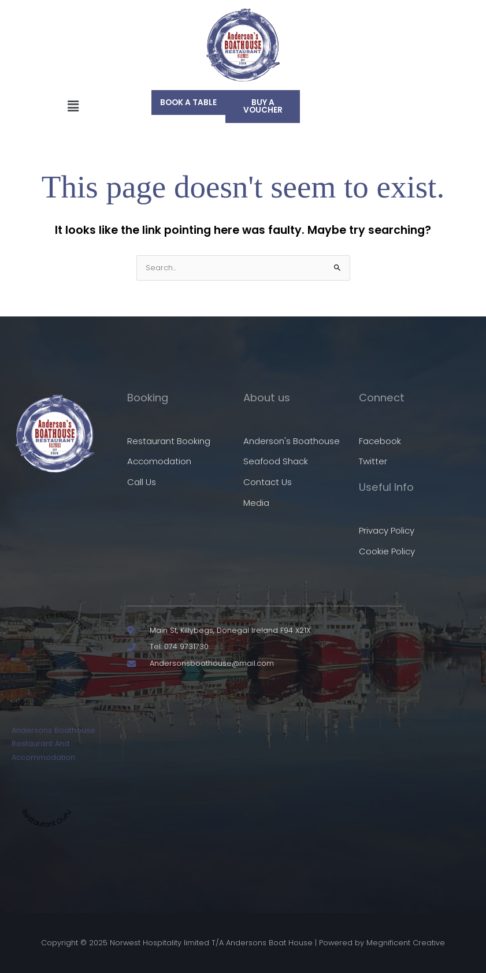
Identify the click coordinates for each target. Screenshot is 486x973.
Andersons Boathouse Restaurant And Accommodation (53, 743)
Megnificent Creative (405, 943)
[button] (73, 106)
